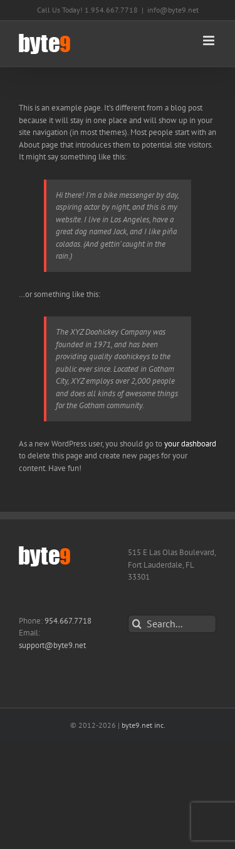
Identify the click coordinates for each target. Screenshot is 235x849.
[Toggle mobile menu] (209, 40)
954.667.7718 (67, 620)
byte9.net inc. (143, 725)
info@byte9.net (173, 9)
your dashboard (190, 443)
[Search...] (172, 624)
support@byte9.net (52, 645)
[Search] (137, 624)
